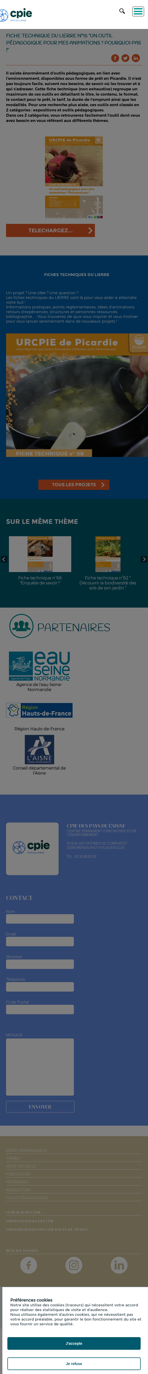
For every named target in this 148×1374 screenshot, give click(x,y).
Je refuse (74, 1364)
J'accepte (74, 1343)
